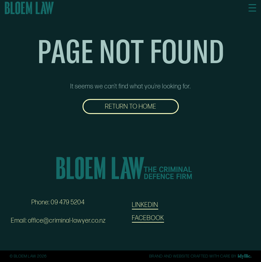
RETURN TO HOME (130, 107)
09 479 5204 (68, 202)
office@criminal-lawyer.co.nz (67, 221)
